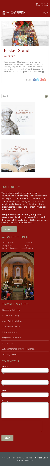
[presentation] (21, 426)
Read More (9, 229)
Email (4, 391)
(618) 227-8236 (42, 3)
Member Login (42, 458)
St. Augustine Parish (11, 326)
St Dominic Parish (10, 332)
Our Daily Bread (9, 354)
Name (4, 366)
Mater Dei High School (12, 321)
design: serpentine (26, 460)
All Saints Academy (10, 315)
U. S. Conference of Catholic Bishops (18, 348)
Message (5, 401)
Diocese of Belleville (11, 310)
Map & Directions (42, 5)
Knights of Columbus (11, 337)
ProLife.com (7, 343)
